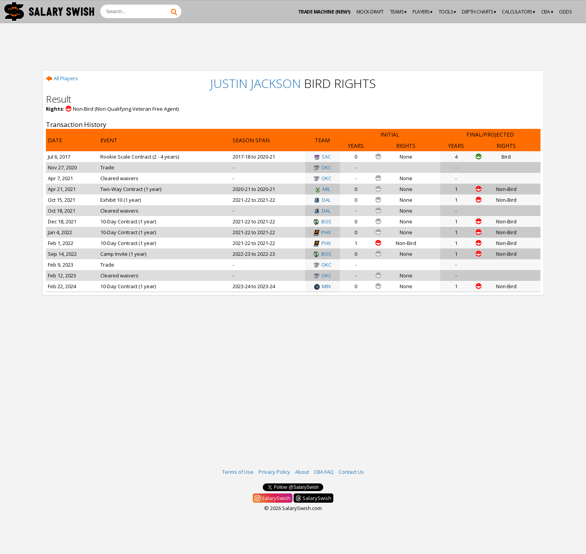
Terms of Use (237, 471)
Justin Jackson (255, 83)
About (302, 471)
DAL (322, 199)
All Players (62, 78)
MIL (322, 189)
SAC (322, 156)
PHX (322, 232)
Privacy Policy (274, 471)
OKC (322, 167)
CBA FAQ (324, 471)
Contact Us (351, 471)
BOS (322, 221)
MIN (322, 286)
